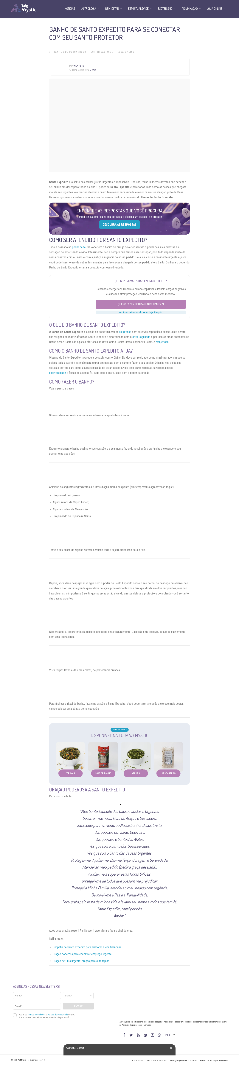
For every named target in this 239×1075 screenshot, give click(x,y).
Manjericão (162, 342)
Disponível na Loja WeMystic (119, 735)
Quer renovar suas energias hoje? (141, 281)
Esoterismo (165, 8)
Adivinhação (190, 8)
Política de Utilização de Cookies (214, 1060)
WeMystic (78, 65)
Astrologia (88, 8)
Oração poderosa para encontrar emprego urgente (82, 954)
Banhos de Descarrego (70, 52)
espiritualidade (57, 373)
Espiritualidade (102, 52)
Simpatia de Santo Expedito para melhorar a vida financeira (87, 947)
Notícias (70, 8)
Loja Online (125, 52)
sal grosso (125, 332)
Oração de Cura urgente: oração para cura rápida (81, 961)
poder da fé (79, 247)
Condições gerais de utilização (183, 1060)
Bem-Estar (112, 8)
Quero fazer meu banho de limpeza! (141, 304)
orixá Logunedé (141, 337)
